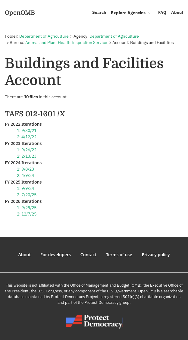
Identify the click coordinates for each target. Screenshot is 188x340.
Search (99, 12)
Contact (88, 254)
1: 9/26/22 (26, 150)
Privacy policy (156, 254)
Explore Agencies (131, 13)
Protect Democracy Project (75, 296)
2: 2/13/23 (26, 156)
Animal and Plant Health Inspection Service (66, 42)
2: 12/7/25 (26, 214)
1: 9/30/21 (26, 130)
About (177, 12)
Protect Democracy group (107, 302)
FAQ (162, 12)
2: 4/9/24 (25, 175)
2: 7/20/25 (26, 194)
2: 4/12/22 (26, 137)
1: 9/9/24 (25, 188)
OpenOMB (20, 12)
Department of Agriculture (44, 36)
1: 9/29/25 (26, 207)
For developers (55, 254)
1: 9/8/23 (25, 169)
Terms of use (119, 254)
